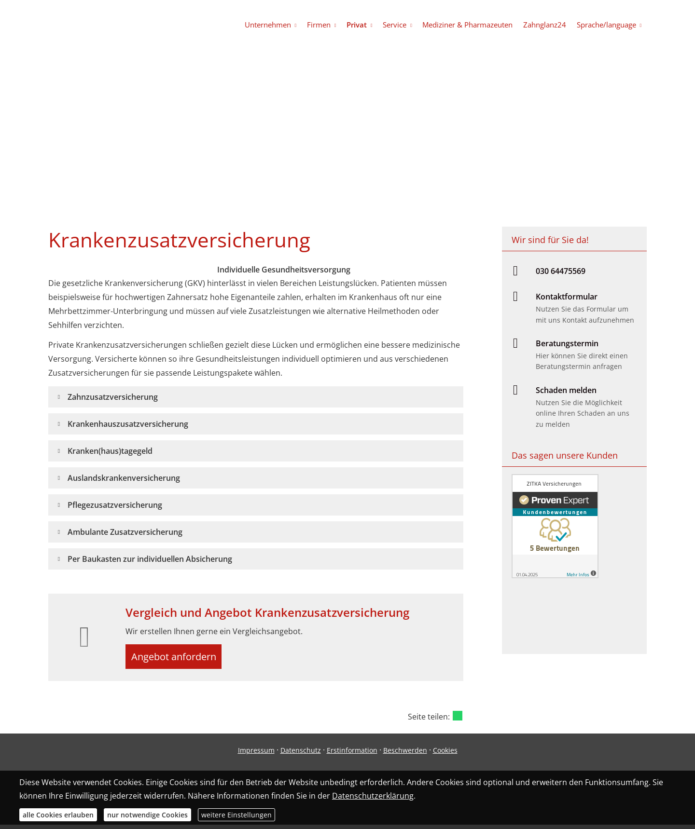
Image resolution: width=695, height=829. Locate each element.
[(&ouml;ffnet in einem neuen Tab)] (555, 575)
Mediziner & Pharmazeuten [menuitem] (472, 24)
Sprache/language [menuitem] (607, 24)
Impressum (256, 754)
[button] (113, 397)
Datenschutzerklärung (373, 795)
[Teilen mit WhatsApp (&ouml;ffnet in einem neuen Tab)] (457, 719)
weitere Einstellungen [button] (236, 814)
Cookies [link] (445, 754)
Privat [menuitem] (364, 24)
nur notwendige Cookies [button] (147, 814)
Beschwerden (405, 754)
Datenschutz (300, 754)
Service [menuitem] (401, 24)
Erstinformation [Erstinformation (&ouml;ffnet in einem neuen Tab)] (352, 754)
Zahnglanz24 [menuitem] (547, 24)
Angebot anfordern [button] (179, 658)
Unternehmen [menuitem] (279, 24)
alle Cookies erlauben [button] (58, 814)
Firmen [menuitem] (328, 24)
